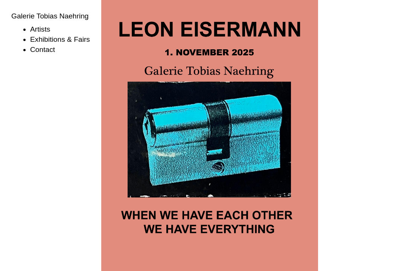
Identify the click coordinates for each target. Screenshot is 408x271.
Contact (42, 49)
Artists (40, 29)
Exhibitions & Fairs (60, 39)
